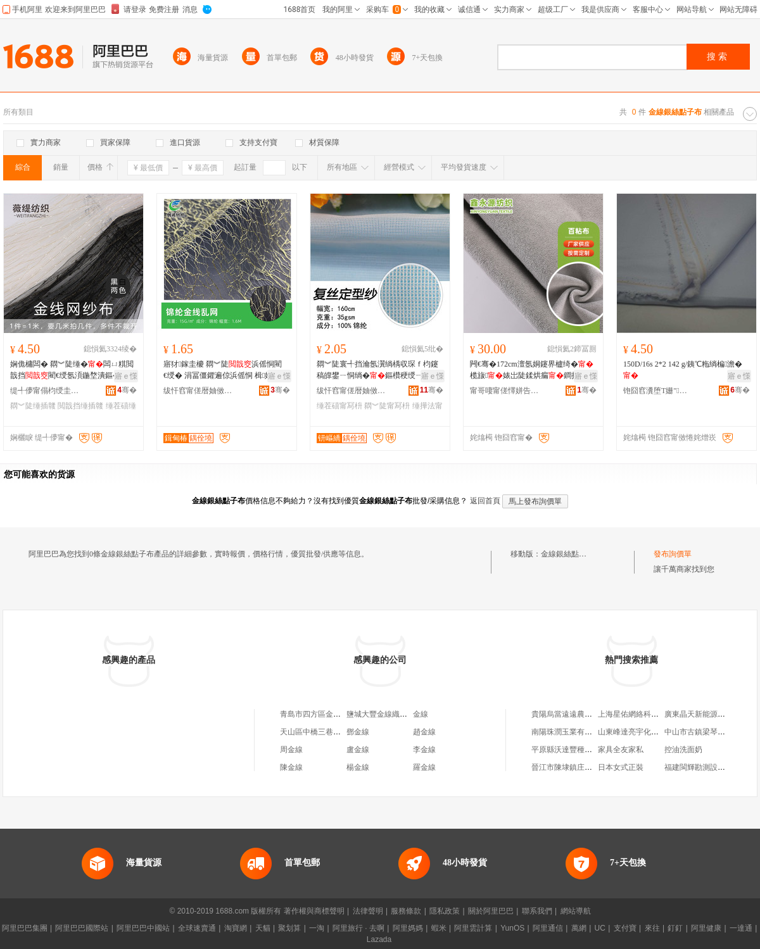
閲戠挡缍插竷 (80, 405)
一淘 (316, 928)
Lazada (379, 939)
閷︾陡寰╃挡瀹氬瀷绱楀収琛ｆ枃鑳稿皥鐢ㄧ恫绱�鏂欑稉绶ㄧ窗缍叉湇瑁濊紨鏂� (377, 370)
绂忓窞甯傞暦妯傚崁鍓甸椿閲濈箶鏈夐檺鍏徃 (198, 390)
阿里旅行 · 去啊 (358, 928)
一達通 (741, 928)
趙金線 (424, 731)
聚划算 (289, 928)
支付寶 (625, 928)
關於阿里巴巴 (491, 911)
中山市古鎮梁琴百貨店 (702, 731)
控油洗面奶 (683, 749)
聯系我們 (537, 911)
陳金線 (291, 767)
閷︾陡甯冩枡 (387, 405)
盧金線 (357, 749)
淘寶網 (235, 928)
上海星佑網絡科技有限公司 (643, 714)
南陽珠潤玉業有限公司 (569, 731)
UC (600, 928)
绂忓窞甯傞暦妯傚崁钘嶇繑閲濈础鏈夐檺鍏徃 (351, 390)
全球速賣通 (197, 928)
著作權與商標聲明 (314, 911)
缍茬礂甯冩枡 (339, 405)
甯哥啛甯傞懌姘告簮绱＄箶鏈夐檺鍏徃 (505, 390)
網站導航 (575, 911)
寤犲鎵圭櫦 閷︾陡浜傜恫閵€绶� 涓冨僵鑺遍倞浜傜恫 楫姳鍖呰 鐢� (225, 370)
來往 (652, 928)
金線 (420, 714)
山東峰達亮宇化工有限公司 (643, 731)
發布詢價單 (673, 554)
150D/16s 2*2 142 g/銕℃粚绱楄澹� (682, 370)
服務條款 (406, 911)
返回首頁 (485, 500)
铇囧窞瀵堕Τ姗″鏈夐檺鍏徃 (658, 390)
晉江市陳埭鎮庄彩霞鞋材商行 (580, 767)
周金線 (291, 749)
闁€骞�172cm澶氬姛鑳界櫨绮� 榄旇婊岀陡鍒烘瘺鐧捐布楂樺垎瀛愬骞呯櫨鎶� (532, 370)
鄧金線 (357, 731)
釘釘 (675, 928)
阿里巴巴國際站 (81, 928)
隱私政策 (444, 911)
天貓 (262, 928)
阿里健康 (706, 928)
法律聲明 (368, 911)
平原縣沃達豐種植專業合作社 (580, 749)
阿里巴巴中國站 (143, 928)
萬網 (578, 928)
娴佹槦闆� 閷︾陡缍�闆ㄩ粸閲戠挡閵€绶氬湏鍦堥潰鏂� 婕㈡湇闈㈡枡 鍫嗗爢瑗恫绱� (72, 370)
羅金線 (424, 767)
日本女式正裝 (620, 767)
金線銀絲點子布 (567, 554)
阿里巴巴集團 (25, 928)
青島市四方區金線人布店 (322, 714)
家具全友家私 (620, 749)
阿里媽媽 (408, 928)
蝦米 (438, 928)
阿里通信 (548, 928)
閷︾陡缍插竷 (33, 405)
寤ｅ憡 (126, 376)
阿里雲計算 (473, 928)
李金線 (424, 749)
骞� (127, 390)
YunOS (512, 928)
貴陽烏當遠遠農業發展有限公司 (584, 714)
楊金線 (357, 767)
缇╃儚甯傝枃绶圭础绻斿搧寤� (45, 390)
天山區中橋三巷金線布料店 (325, 731)
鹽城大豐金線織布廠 (380, 714)
